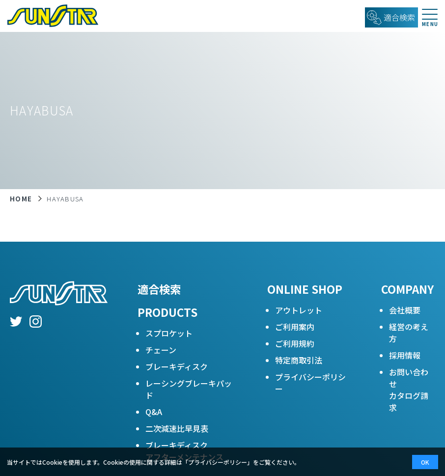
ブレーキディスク (176, 366)
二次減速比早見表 (176, 428)
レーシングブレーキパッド (188, 389)
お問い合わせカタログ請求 (408, 389)
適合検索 (159, 289)
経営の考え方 (408, 332)
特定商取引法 (298, 360)
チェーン (160, 350)
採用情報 (404, 355)
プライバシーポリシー (310, 382)
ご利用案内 (294, 327)
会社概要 (404, 310)
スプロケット (169, 333)
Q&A (153, 412)
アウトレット (298, 310)
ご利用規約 (294, 343)
